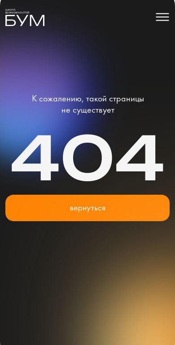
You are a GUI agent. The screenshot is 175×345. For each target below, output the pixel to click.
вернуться (87, 207)
